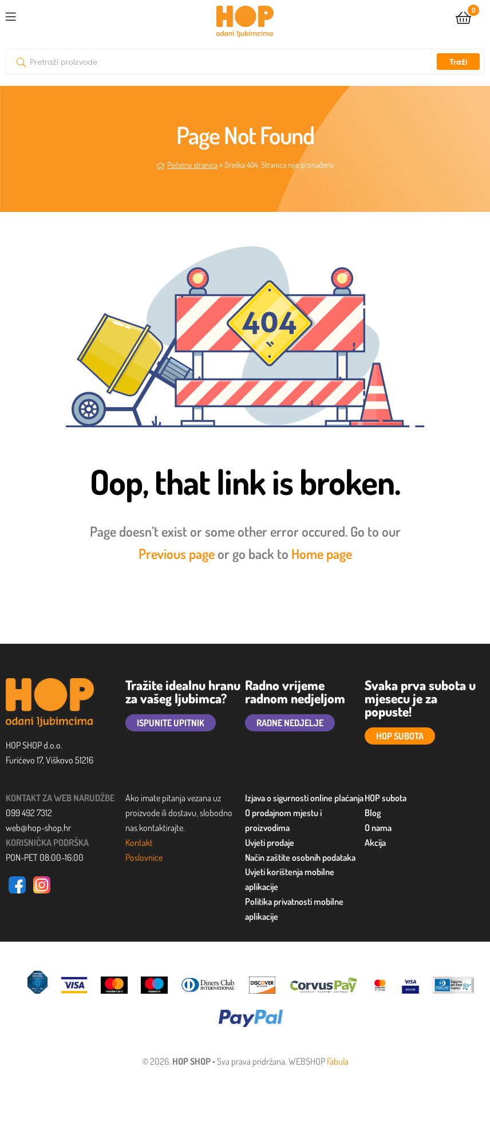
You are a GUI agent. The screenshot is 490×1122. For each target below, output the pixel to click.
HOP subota (385, 798)
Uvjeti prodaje (269, 842)
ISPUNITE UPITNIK (170, 723)
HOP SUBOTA (400, 736)
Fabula (338, 1061)
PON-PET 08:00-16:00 (45, 857)
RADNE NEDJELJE (289, 723)
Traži (458, 62)
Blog (373, 812)
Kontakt (139, 842)
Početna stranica (192, 165)
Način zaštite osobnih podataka (300, 857)
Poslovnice (144, 857)
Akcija (375, 842)
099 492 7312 (29, 812)
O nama (378, 827)
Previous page (177, 553)
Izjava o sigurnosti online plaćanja (304, 798)
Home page (321, 553)
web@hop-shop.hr (38, 827)
